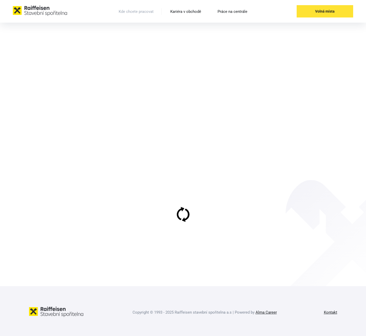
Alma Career (266, 312)
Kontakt (330, 312)
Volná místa (325, 11)
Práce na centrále (232, 11)
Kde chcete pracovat (136, 11)
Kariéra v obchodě (185, 11)
